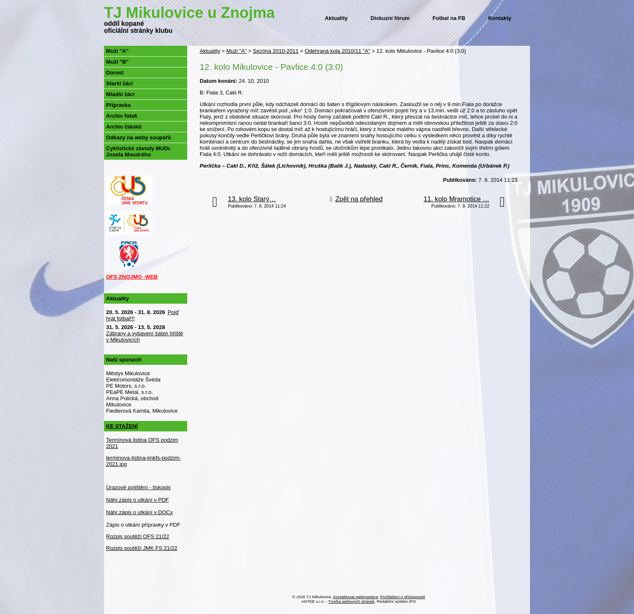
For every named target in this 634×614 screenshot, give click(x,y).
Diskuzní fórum (390, 18)
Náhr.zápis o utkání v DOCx (139, 512)
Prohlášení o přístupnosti (402, 596)
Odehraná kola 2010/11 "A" (337, 51)
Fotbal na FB (449, 18)
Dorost (115, 72)
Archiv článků (123, 127)
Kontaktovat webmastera (355, 596)
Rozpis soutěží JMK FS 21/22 (141, 548)
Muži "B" (117, 62)
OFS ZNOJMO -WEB (132, 277)
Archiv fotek (121, 116)
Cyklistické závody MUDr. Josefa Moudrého (138, 151)
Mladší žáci (120, 94)
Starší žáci (119, 83)
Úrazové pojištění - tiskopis (138, 487)
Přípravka (118, 105)
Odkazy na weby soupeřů (138, 137)
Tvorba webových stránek (351, 601)
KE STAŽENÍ (122, 426)
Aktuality (336, 18)
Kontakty (499, 18)
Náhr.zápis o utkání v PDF (137, 500)
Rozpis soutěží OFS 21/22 (137, 536)
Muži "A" (236, 51)
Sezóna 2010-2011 (276, 51)
